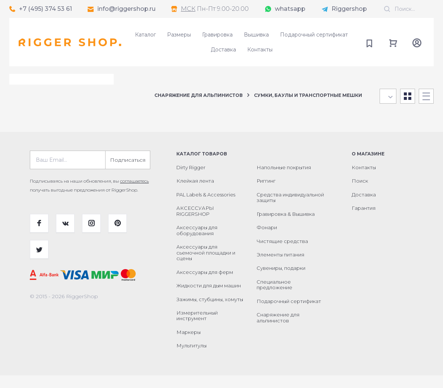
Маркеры (188, 345)
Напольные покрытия (284, 180)
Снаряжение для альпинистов (198, 95)
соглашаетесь (134, 193)
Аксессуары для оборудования (196, 243)
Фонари (267, 240)
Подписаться (127, 172)
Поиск (360, 193)
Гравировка (217, 34)
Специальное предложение (274, 297)
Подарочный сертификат (314, 34)
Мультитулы (191, 358)
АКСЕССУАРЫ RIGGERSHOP (195, 224)
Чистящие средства (282, 254)
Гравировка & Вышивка (286, 227)
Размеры (179, 34)
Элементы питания (280, 267)
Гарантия (364, 221)
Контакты (260, 49)
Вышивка (256, 34)
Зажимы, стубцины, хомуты (209, 312)
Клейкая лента (195, 193)
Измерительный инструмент (197, 328)
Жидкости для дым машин (208, 298)
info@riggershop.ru (126, 8)
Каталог (145, 34)
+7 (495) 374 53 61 (45, 8)
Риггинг (266, 193)
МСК (188, 8)
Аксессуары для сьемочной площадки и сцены (205, 265)
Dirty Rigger (190, 180)
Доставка (223, 49)
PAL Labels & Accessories (205, 207)
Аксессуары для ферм (204, 285)
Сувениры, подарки (281, 281)
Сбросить (119, 103)
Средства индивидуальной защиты (290, 210)
